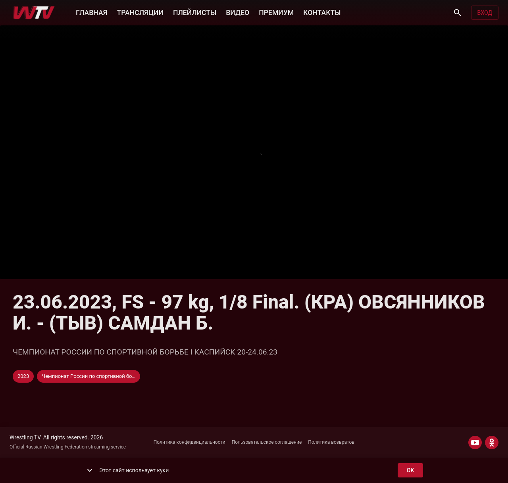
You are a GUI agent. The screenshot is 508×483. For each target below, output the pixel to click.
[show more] (89, 470)
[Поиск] (457, 12)
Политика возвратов (331, 442)
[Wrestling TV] (34, 12)
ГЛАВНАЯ (91, 12)
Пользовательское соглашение (267, 442)
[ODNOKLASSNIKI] (491, 442)
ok (410, 470)
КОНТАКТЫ (321, 12)
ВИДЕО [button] (237, 12)
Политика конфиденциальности (189, 442)
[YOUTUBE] (475, 442)
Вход (484, 13)
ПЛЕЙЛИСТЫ (194, 12)
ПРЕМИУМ (276, 12)
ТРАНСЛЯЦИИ (140, 12)
